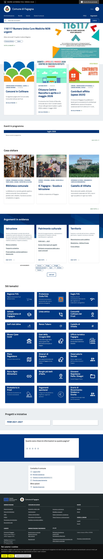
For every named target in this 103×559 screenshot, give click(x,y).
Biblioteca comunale (17, 186)
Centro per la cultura (25, 182)
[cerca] (97, 9)
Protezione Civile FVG (44, 295)
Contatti (6, 528)
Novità (79, 504)
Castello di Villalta (81, 186)
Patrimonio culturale (49, 228)
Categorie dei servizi (34, 504)
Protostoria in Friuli (13, 388)
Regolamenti (31, 539)
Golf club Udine (14, 324)
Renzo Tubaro (45, 324)
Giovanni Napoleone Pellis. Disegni (77, 374)
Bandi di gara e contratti (34, 532)
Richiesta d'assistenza (58, 532)
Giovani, (16, 182)
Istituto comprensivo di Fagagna (14, 314)
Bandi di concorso (32, 534)
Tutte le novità (9, 45)
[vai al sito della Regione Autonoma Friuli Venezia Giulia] (20, 2)
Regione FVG (13, 293)
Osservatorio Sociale (76, 355)
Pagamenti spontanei (44, 388)
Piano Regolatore (12, 355)
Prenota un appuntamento (84, 539)
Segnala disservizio (38, 487)
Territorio (76, 228)
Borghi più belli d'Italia (46, 372)
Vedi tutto (95, 140)
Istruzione (11, 228)
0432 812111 (42, 477)
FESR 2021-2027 (15, 421)
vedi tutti (51, 275)
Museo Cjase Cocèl (12, 335)
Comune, (73, 86)
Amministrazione (9, 504)
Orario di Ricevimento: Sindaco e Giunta (76, 391)
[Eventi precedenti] (5, 131)
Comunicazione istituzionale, (14, 86)
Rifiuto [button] (11, 556)
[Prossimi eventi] (98, 131)
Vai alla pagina (11, 103)
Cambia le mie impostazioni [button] (23, 556)
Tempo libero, (10, 182)
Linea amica (44, 311)
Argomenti (93, 16)
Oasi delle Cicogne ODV (44, 335)
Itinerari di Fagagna (43, 355)
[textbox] (50, 449)
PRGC (85, 16)
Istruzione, (27, 180)
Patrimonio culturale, (17, 180)
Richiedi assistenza (38, 474)
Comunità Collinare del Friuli (76, 314)
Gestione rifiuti (42, 86)
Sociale (83, 87)
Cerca (95, 20)
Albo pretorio (31, 536)
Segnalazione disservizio (59, 536)
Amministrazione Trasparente (36, 528)
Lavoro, (25, 86)
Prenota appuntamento (40, 480)
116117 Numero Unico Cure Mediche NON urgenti (27, 30)
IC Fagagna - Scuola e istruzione (50, 187)
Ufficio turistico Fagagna (78, 335)
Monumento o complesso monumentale (81, 181)
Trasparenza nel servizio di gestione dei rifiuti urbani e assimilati (62, 540)
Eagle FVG (75, 293)
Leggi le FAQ (36, 472)
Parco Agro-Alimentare (12, 372)
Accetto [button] (4, 556)
